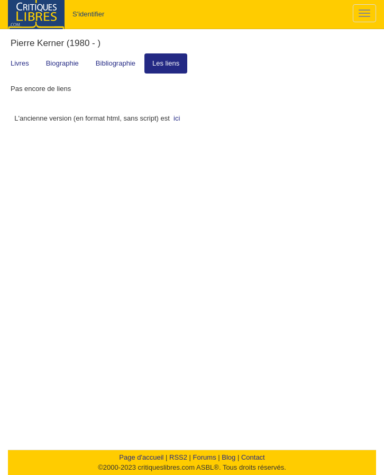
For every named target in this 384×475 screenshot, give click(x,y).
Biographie (62, 63)
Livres (20, 63)
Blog (228, 457)
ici (176, 118)
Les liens (165, 63)
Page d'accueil (141, 457)
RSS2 (178, 457)
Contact (253, 457)
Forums (204, 457)
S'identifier (88, 14)
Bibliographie (115, 63)
